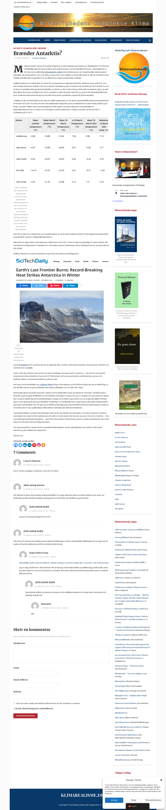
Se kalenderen (118, 201)
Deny (133, 800)
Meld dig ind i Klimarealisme (131, 50)
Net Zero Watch (121, 461)
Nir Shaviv (119, 509)
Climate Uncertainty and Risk (127, 562)
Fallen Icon (119, 578)
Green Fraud (120, 755)
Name (16, 668)
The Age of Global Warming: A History (130, 609)
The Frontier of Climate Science (128, 542)
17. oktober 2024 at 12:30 (51, 608)
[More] (43, 445)
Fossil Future (120, 583)
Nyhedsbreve (81, 2)
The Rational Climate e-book (126, 750)
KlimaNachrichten (122, 466)
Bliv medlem (66, 2)
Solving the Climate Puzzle (126, 550)
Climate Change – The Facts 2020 (128, 666)
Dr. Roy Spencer (121, 437)
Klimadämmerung (122, 760)
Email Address (20, 680)
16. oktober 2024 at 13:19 (45, 586)
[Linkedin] (25, 445)
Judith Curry (120, 433)
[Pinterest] (34, 445)
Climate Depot (120, 456)
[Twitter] (20, 445)
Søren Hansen (40, 58)
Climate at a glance (122, 635)
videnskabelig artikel (53, 72)
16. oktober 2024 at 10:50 (33, 535)
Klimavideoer (101, 40)
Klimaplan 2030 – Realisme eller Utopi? (130, 696)
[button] (161, 780)
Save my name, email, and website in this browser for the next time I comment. (48, 703)
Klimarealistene (121, 471)
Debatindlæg (60, 40)
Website (17, 691)
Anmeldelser (116, 40)
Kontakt (54, 2)
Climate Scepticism (123, 480)
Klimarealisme (34, 40)
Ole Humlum (120, 442)
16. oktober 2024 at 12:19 (39, 557)
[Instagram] (39, 445)
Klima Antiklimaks (122, 640)
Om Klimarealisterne (22, 2)
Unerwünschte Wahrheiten (126, 735)
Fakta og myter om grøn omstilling (129, 530)
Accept (114, 800)
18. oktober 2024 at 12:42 (33, 465)
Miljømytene (120, 708)
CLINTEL (118, 494)
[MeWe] (29, 445)
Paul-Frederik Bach (123, 485)
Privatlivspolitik (97, 2)
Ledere (47, 40)
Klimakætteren (121, 713)
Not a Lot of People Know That (127, 452)
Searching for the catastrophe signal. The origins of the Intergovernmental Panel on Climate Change (132, 647)
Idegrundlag (42, 2)
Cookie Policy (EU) (21, 7)
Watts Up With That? (123, 447)
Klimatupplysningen (123, 475)
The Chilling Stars (122, 691)
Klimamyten (120, 681)
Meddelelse (19, 643)
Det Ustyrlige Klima (123, 686)
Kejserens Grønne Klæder (125, 703)
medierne (24, 365)
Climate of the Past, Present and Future (131, 554)
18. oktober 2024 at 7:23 (38, 511)
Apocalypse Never (122, 722)
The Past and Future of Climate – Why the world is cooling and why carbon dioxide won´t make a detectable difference (132, 598)
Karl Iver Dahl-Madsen (124, 490)
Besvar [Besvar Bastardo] (65, 608)
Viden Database (132, 40)
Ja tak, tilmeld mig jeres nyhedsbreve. (33, 708)
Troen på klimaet (122, 537)
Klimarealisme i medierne (80, 40)
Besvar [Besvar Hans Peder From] (53, 557)
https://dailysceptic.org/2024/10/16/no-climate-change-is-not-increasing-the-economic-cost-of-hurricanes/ (64, 563)
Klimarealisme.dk (82, 795)
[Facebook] (16, 445)
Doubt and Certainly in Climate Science (131, 587)
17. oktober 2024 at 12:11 (32, 489)
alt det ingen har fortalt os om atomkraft (131, 570)
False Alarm (119, 718)
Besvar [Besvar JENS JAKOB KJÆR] (52, 511)
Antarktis (18, 48)
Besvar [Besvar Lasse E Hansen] (48, 465)
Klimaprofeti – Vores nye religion (128, 674)
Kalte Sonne (120, 504)
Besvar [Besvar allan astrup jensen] (47, 489)
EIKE (117, 499)
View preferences (153, 800)
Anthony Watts (46, 384)
